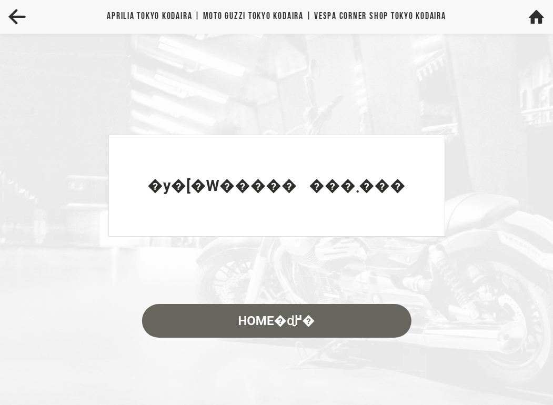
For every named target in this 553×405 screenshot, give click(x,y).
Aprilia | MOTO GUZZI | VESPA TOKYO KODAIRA (276, 16)
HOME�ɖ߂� (276, 320)
